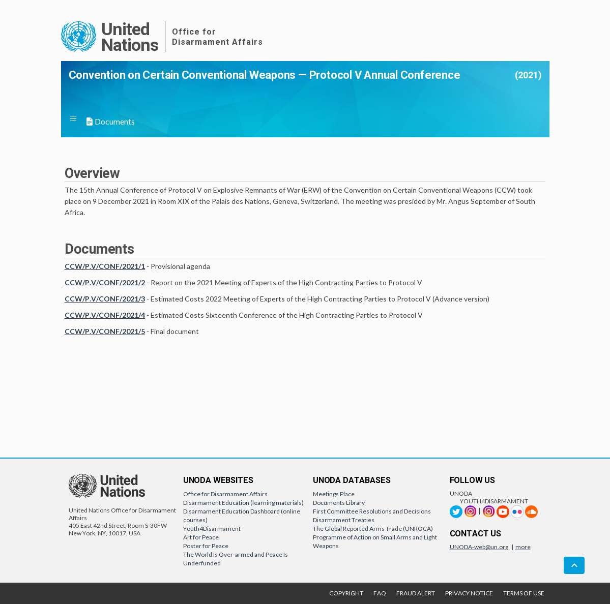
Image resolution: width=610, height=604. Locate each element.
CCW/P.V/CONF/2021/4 (105, 315)
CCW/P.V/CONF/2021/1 (105, 266)
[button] (77, 120)
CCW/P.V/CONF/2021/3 (105, 298)
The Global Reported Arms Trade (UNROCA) (373, 528)
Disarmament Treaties (343, 520)
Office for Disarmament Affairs (225, 494)
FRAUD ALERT (415, 593)
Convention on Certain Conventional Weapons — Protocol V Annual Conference (264, 75)
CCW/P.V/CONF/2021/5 (105, 331)
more (523, 547)
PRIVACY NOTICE (469, 593)
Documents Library (339, 502)
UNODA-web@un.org (479, 547)
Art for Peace (201, 537)
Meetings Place (334, 494)
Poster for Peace (205, 546)
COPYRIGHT (346, 593)
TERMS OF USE (523, 593)
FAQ (379, 593)
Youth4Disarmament (212, 528)
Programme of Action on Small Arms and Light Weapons (375, 541)
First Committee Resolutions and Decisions (372, 511)
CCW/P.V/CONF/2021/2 (105, 282)
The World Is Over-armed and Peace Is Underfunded (235, 559)
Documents (110, 121)
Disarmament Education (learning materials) (243, 502)
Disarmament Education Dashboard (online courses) (241, 515)
